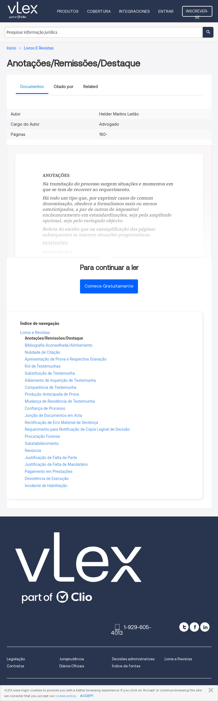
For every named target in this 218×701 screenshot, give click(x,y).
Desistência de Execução (47, 478)
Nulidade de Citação (42, 352)
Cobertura (99, 11)
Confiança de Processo (45, 408)
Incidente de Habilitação (46, 485)
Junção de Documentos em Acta (53, 415)
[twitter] (184, 627)
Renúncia (33, 450)
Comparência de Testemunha (50, 387)
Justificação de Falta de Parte (51, 457)
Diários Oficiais (71, 666)
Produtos (68, 11)
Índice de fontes (126, 666)
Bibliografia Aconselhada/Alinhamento (58, 345)
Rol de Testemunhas (43, 366)
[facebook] (194, 627)
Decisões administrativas (133, 659)
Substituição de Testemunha (50, 373)
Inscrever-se (197, 13)
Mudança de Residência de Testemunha (60, 401)
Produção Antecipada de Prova (52, 394)
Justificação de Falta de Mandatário (56, 464)
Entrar (166, 11)
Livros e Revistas (35, 332)
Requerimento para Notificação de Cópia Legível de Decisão (77, 429)
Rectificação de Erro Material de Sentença (61, 422)
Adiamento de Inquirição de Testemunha (60, 380)
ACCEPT (86, 696)
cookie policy (65, 696)
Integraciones (134, 11)
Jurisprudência (71, 659)
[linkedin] (205, 627)
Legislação (16, 659)
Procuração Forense (42, 436)
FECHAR (209, 690)
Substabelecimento (42, 443)
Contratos (15, 666)
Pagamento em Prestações (49, 471)
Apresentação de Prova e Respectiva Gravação (66, 359)
